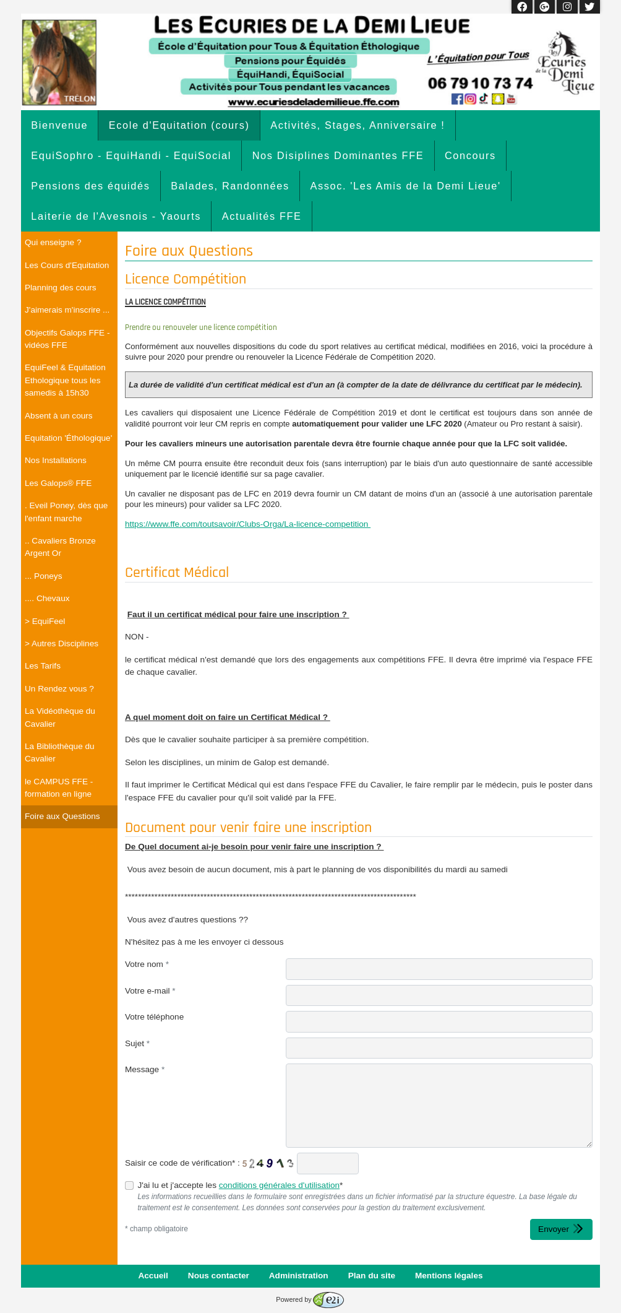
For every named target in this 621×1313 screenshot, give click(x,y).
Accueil (153, 1275)
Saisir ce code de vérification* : (182, 1163)
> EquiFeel (45, 621)
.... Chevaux (47, 598)
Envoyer (561, 1228)
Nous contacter (218, 1275)
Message (145, 1069)
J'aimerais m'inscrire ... (67, 309)
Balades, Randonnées (230, 185)
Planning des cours (60, 287)
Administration (298, 1275)
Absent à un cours (59, 415)
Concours (470, 155)
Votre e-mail (150, 990)
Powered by (309, 1299)
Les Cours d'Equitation (67, 265)
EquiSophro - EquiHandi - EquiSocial (131, 155)
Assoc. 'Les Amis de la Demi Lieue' (405, 185)
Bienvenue (59, 125)
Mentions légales (449, 1275)
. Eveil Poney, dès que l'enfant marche (66, 511)
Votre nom (147, 964)
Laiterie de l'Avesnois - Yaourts (116, 216)
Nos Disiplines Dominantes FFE (338, 155)
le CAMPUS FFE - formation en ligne (59, 788)
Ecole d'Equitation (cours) (179, 125)
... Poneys (43, 576)
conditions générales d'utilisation (279, 1185)
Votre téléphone (154, 1016)
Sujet (137, 1043)
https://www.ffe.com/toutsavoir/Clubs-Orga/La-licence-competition (247, 524)
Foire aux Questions (62, 816)
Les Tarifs (43, 665)
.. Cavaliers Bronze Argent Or (60, 547)
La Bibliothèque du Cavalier (60, 752)
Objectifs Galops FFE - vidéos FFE (67, 339)
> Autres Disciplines (61, 643)
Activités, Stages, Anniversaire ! (357, 125)
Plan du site (371, 1275)
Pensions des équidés (90, 185)
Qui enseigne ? (53, 242)
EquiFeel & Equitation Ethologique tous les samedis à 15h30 (65, 380)
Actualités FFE (262, 216)
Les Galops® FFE (58, 483)
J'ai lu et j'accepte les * (240, 1185)
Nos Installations (56, 460)
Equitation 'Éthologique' (68, 438)
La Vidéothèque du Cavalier (60, 717)
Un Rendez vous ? (59, 688)
